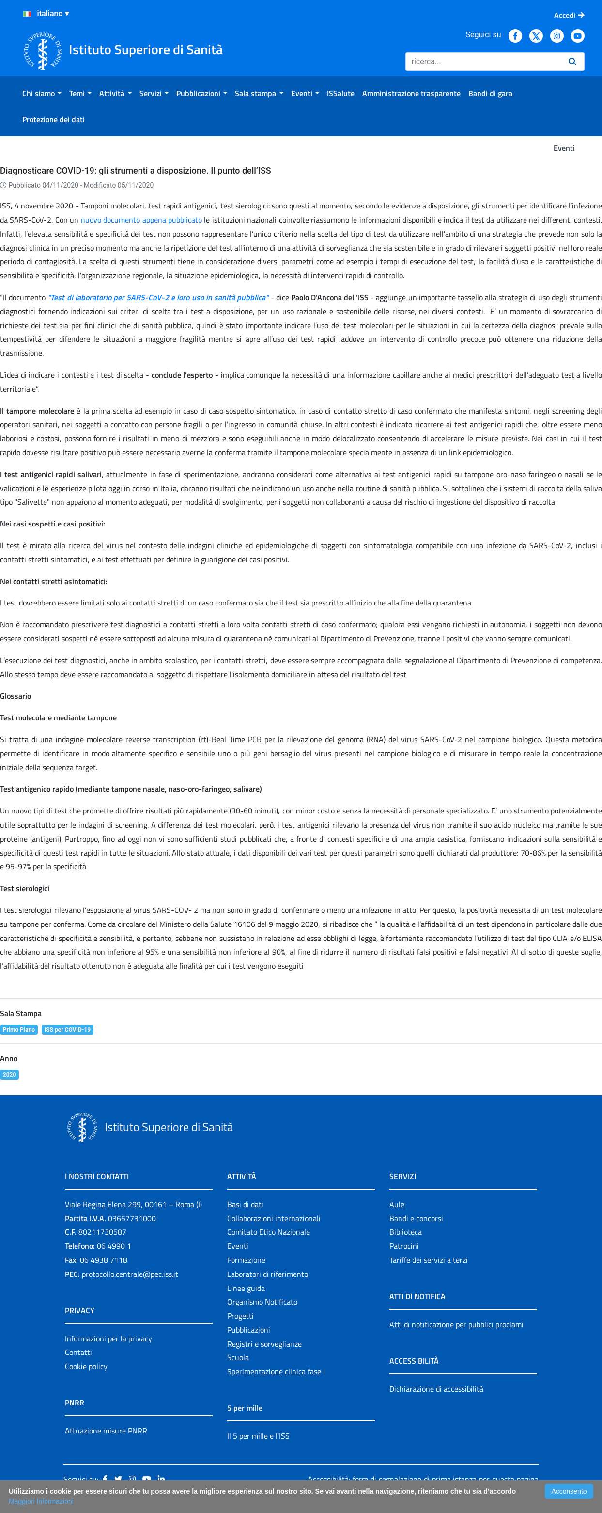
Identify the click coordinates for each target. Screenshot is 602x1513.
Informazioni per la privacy (108, 1338)
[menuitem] (41, 93)
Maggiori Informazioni (41, 1501)
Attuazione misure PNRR (106, 1430)
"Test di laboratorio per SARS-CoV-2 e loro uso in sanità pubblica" (157, 297)
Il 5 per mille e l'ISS (258, 1436)
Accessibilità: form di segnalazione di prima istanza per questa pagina (423, 1479)
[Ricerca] (483, 61)
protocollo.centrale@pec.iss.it (130, 1274)
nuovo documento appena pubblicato (141, 219)
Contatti (78, 1352)
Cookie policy (86, 1366)
